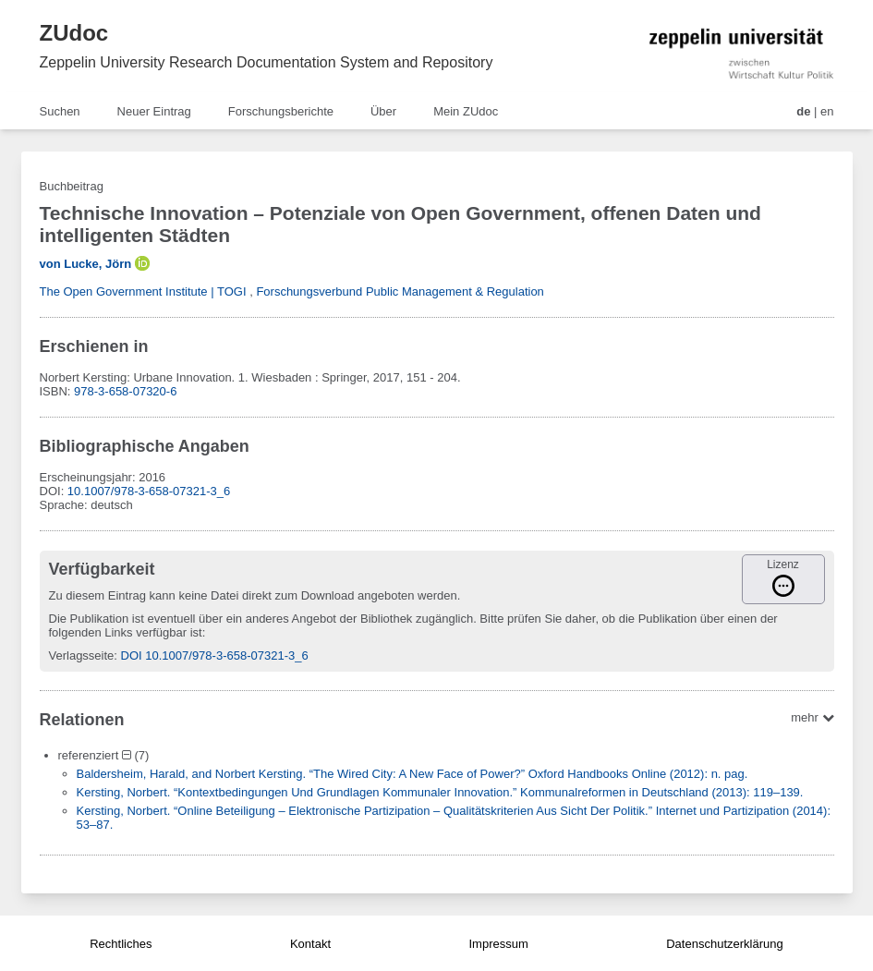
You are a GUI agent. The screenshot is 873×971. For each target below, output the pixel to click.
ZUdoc (74, 32)
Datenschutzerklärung (724, 944)
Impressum (497, 944)
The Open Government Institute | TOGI (143, 291)
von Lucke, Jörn (86, 264)
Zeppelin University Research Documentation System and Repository (266, 62)
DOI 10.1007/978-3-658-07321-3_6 (215, 655)
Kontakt (310, 944)
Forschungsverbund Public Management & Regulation (399, 291)
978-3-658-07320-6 (125, 391)
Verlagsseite (82, 655)
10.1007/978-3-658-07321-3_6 (148, 491)
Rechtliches (121, 944)
